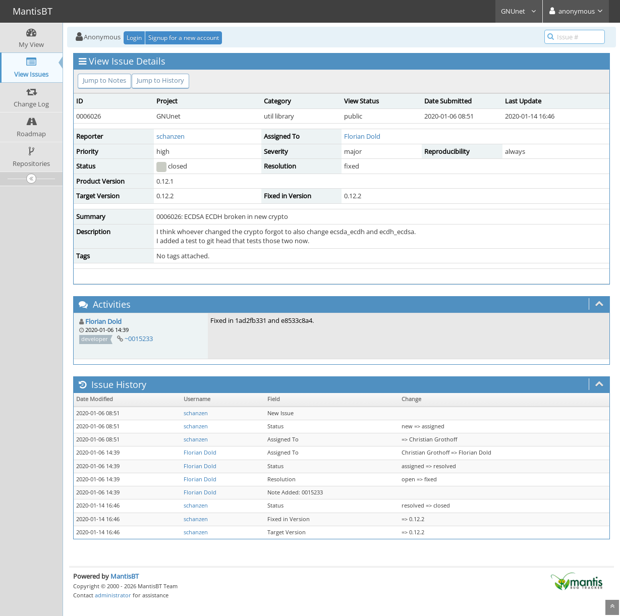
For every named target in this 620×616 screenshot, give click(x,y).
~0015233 (139, 338)
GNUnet (518, 11)
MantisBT (124, 576)
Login (134, 37)
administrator (113, 595)
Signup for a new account (183, 37)
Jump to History (160, 80)
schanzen (170, 136)
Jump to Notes (104, 80)
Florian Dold (362, 136)
